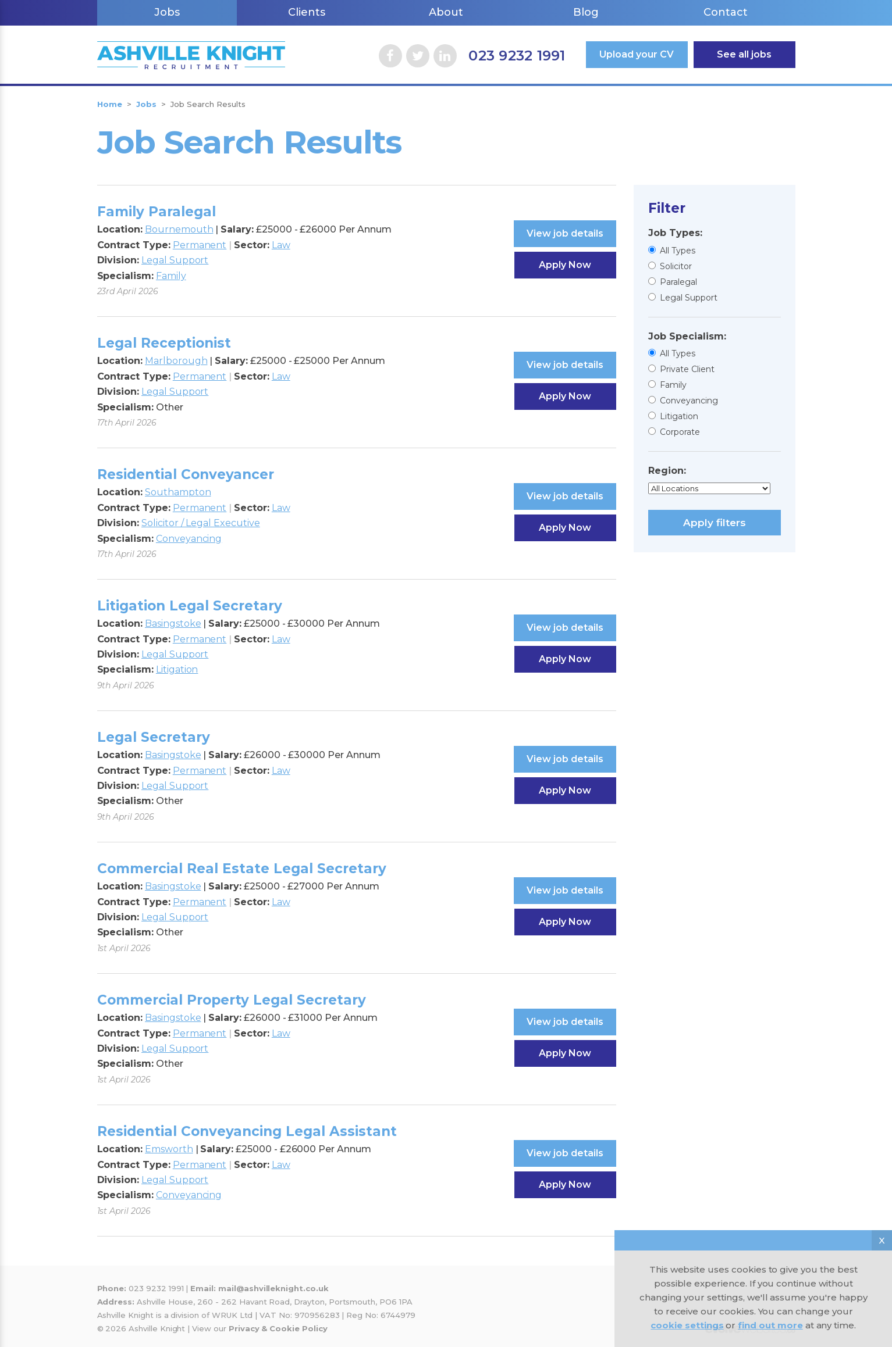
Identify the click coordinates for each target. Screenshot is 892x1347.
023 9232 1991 (516, 55)
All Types (677, 250)
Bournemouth (179, 229)
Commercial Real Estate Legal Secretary (241, 868)
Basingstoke (173, 623)
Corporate (680, 432)
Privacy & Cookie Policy (278, 1328)
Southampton (178, 492)
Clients (306, 12)
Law (281, 245)
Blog (586, 12)
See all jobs (744, 54)
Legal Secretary (153, 737)
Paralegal (678, 282)
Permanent (200, 245)
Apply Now (565, 264)
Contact (725, 12)
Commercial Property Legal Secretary (231, 1000)
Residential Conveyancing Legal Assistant (247, 1131)
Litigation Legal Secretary (189, 606)
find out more (770, 1325)
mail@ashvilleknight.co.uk (273, 1288)
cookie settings (687, 1325)
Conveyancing (689, 400)
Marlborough (176, 360)
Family (673, 385)
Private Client (687, 369)
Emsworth (169, 1149)
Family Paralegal (156, 211)
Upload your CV (636, 54)
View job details (565, 233)
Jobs (167, 12)
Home (109, 104)
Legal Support (688, 297)
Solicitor (676, 266)
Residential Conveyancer (185, 474)
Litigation (679, 416)
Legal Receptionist (164, 343)
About (446, 12)
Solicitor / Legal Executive (200, 522)
